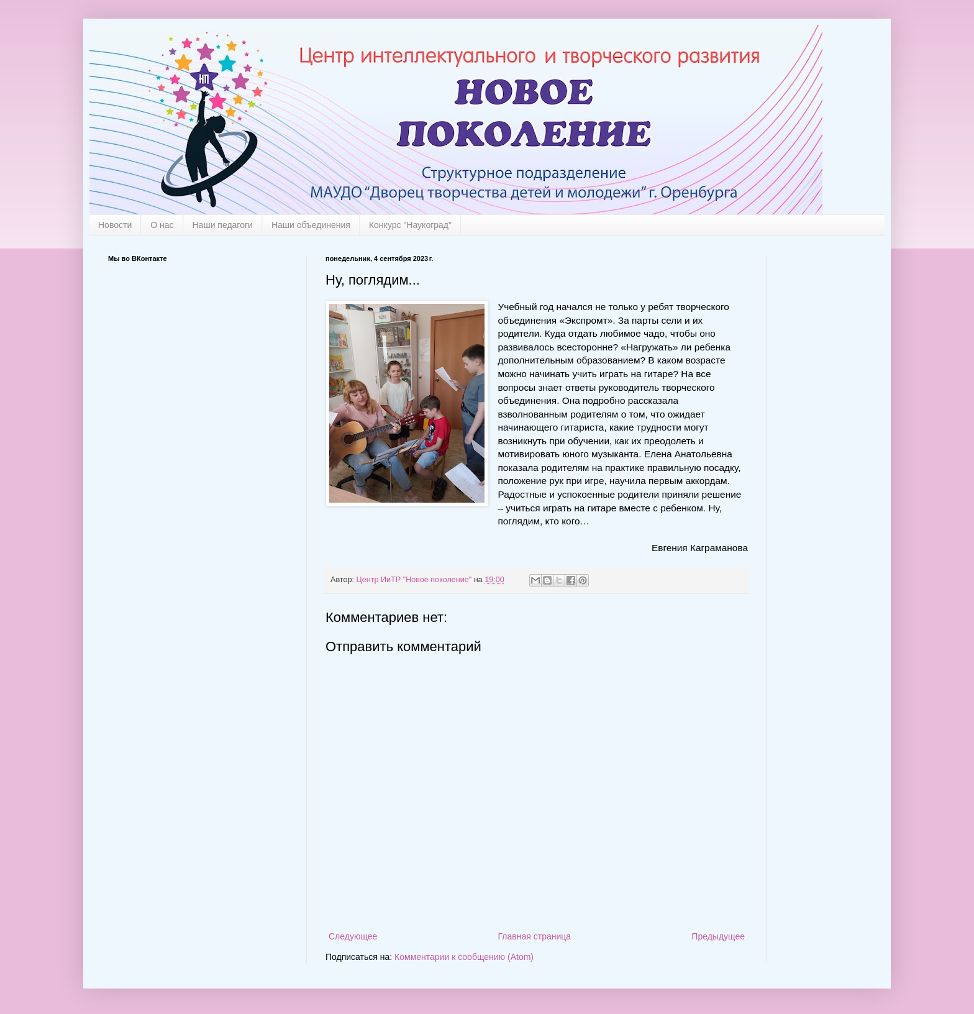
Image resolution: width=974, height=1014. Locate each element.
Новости (115, 225)
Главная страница (534, 936)
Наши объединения (310, 225)
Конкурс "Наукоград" (410, 225)
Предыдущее (718, 936)
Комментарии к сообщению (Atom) (464, 957)
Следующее (353, 936)
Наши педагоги (223, 225)
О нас (161, 225)
